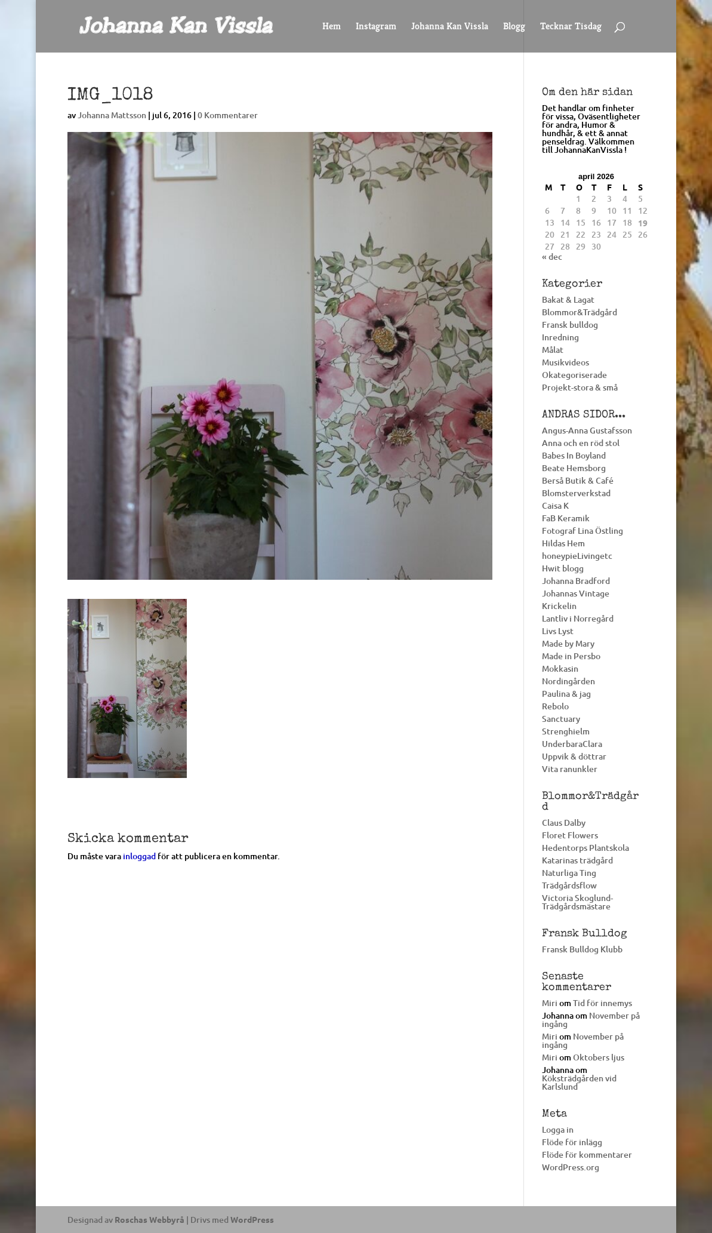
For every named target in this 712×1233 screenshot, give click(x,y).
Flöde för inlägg (572, 1142)
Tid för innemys (602, 1002)
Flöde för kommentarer (587, 1154)
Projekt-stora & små (580, 387)
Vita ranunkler (569, 768)
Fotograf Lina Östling (582, 530)
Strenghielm (566, 731)
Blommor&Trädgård (579, 312)
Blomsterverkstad (576, 493)
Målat (552, 349)
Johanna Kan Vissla (449, 27)
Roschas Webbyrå (149, 1219)
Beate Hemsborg (574, 467)
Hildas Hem (563, 543)
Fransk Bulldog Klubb (582, 949)
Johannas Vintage (575, 593)
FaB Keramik (566, 518)
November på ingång (591, 1019)
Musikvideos (565, 362)
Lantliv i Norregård (578, 618)
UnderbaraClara (572, 743)
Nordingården (568, 681)
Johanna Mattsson (112, 115)
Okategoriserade (574, 374)
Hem (331, 27)
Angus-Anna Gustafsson (587, 430)
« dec (552, 256)
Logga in (558, 1129)
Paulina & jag (566, 693)
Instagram (376, 27)
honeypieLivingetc (577, 555)
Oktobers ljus (598, 1057)
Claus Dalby (563, 822)
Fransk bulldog (570, 324)
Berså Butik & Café (578, 480)
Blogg (514, 27)
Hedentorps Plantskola (585, 847)
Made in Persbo (571, 656)
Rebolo (555, 706)
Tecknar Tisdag (571, 27)
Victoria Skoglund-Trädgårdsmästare (577, 902)
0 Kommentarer (228, 115)
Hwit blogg (563, 568)
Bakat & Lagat (568, 299)
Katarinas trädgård (577, 860)
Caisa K (555, 505)
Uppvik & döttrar (574, 756)
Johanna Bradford (576, 580)
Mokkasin (560, 668)
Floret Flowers (570, 835)
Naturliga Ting (569, 872)
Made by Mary (568, 643)
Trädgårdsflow (569, 885)
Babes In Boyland (574, 455)
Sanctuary (561, 718)
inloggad (139, 856)
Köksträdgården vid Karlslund (579, 1082)
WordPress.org (570, 1167)
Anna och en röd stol (580, 442)
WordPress (252, 1219)
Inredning (560, 337)
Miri (549, 1002)
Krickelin (559, 605)
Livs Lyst (558, 631)
